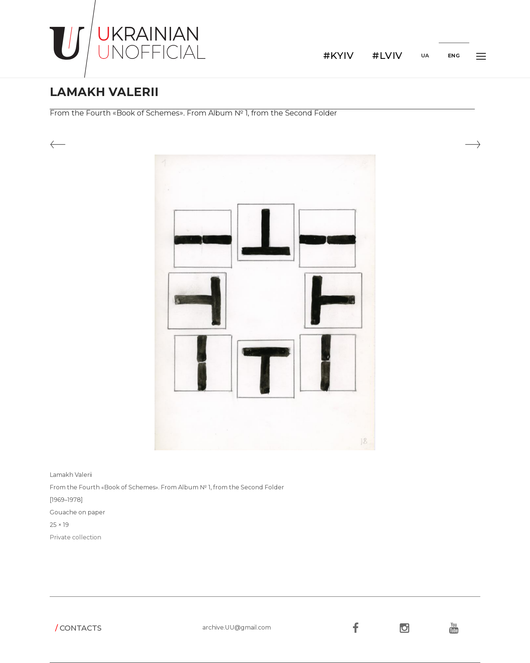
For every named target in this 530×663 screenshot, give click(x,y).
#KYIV (338, 55)
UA (425, 55)
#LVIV (387, 55)
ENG (454, 55)
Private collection (75, 537)
